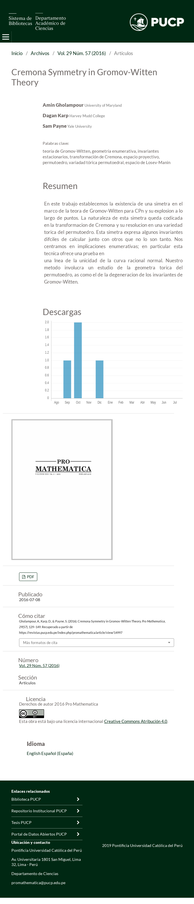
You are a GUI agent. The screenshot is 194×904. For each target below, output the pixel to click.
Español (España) (57, 753)
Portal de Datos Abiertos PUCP (39, 834)
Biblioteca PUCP (26, 799)
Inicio (16, 53)
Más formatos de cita (40, 642)
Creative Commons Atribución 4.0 (135, 721)
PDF (30, 576)
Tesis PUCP (21, 822)
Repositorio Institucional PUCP (39, 810)
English (33, 753)
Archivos (40, 53)
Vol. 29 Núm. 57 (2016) (81, 53)
